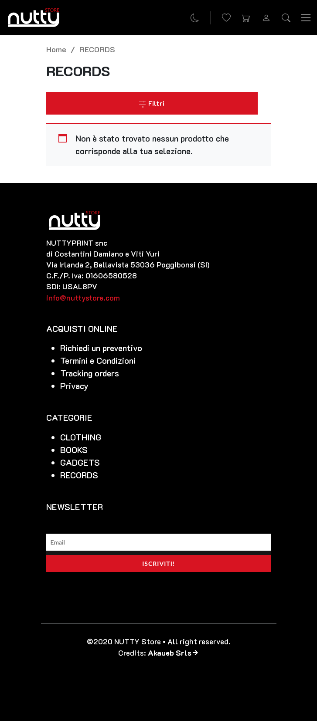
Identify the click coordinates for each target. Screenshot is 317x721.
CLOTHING (80, 437)
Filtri (151, 103)
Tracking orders (89, 373)
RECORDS (79, 475)
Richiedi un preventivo (101, 347)
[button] (246, 18)
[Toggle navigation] (306, 18)
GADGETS (80, 462)
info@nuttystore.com (83, 297)
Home (56, 49)
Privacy (74, 385)
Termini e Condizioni (98, 360)
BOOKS (74, 449)
